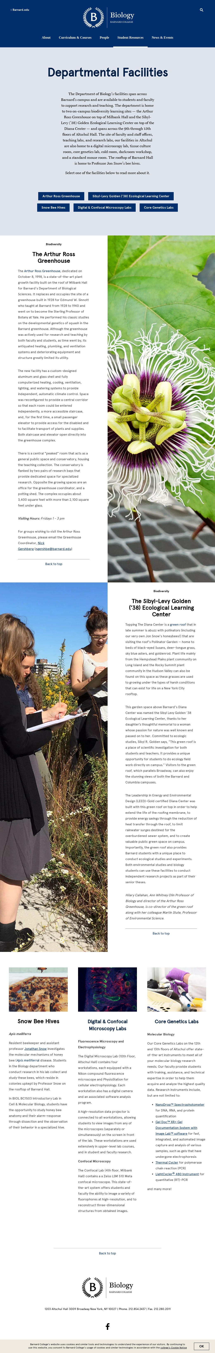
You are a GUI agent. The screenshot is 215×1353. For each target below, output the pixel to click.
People (104, 37)
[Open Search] (201, 10)
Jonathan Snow (35, 1049)
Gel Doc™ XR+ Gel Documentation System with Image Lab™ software (176, 1127)
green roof (178, 624)
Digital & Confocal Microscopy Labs (104, 208)
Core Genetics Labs (158, 208)
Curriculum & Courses (75, 37)
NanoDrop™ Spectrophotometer (180, 1105)
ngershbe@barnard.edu (53, 549)
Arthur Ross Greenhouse (61, 196)
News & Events (162, 37)
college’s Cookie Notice (173, 1347)
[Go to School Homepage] (108, 17)
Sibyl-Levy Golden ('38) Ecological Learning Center (131, 196)
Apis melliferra (27, 1060)
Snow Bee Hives (53, 208)
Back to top (53, 564)
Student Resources (130, 37)
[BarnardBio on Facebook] (107, 1326)
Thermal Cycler (167, 1162)
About (46, 37)
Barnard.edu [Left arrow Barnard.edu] (19, 10)
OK (201, 1346)
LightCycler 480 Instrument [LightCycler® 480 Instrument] (177, 1174)
